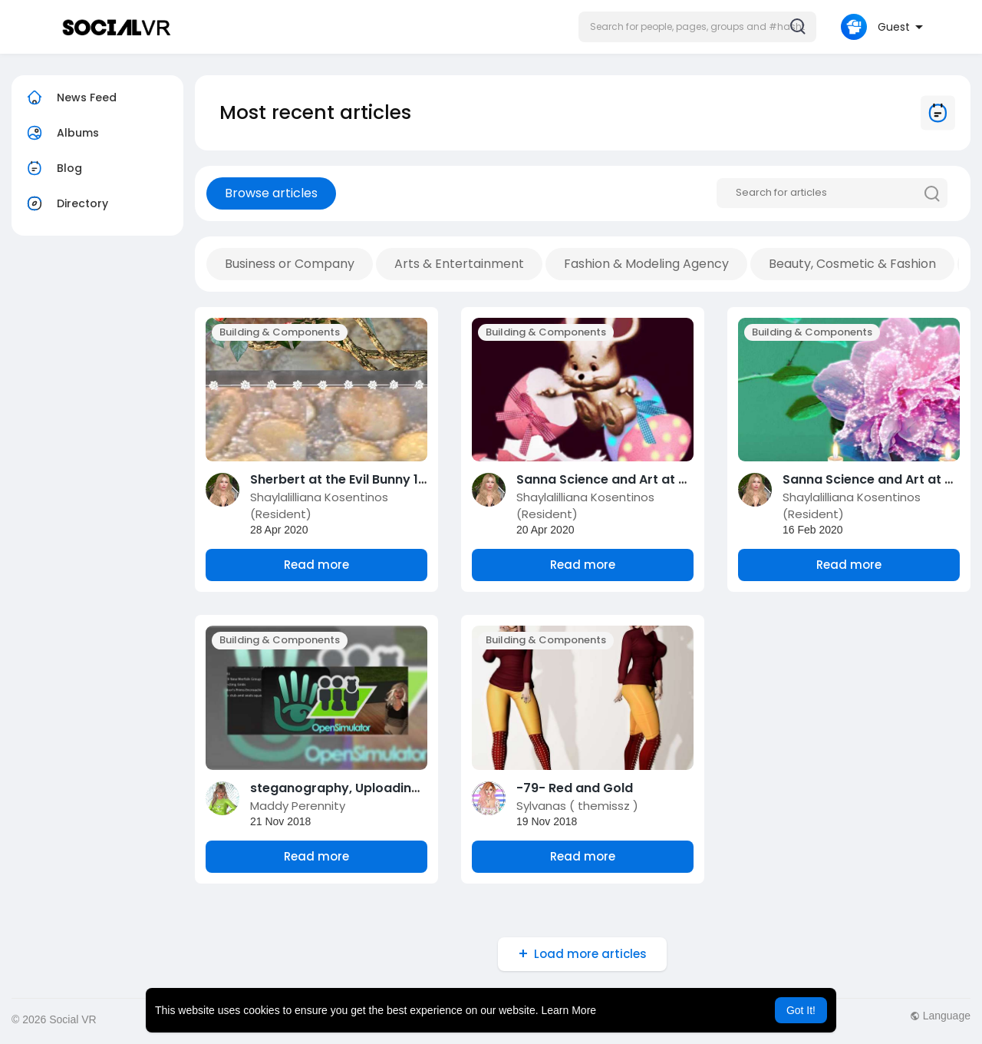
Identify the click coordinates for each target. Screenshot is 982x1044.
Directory (65, 203)
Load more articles (590, 954)
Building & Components (279, 332)
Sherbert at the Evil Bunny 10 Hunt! (356, 479)
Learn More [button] (569, 1010)
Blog (52, 168)
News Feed (70, 97)
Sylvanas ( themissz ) (577, 806)
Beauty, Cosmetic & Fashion (852, 264)
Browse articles (271, 193)
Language (940, 1015)
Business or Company (289, 264)
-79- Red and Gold (574, 788)
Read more (316, 565)
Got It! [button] (801, 1010)
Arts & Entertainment (459, 264)
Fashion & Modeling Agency (646, 264)
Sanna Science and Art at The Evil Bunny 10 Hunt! (667, 479)
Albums (61, 132)
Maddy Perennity (297, 806)
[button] (697, 27)
